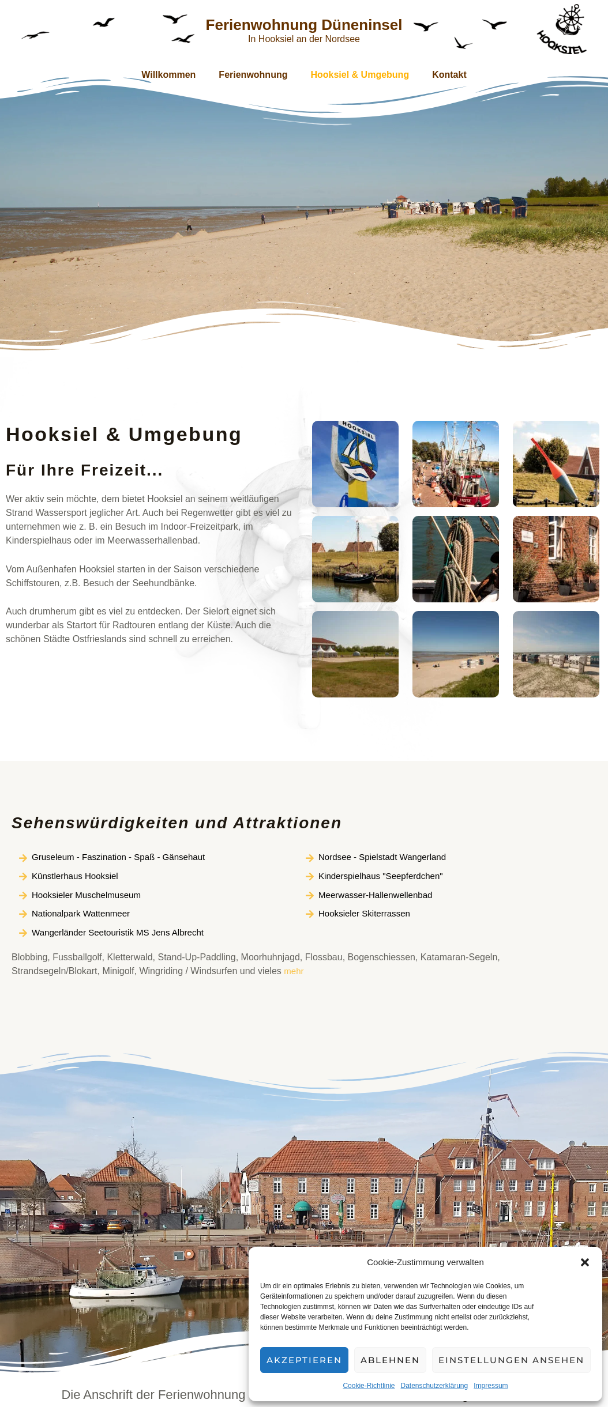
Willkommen (175, 75)
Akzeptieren (304, 1360)
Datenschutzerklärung (434, 1386)
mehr (294, 975)
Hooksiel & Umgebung (357, 75)
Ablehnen (390, 1360)
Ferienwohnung (255, 75)
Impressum (491, 1386)
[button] (585, 1262)
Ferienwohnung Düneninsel (304, 24)
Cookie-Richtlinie (369, 1386)
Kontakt (442, 75)
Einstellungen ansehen (511, 1360)
